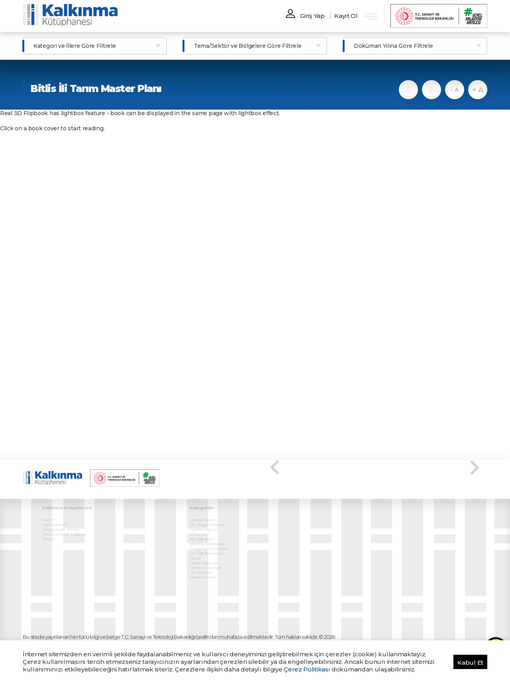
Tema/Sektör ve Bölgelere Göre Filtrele (248, 45)
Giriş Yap (312, 16)
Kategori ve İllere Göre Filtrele (74, 45)
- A (454, 89)
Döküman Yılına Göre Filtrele (393, 45)
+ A (477, 90)
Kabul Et (470, 662)
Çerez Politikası (307, 669)
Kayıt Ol (346, 16)
